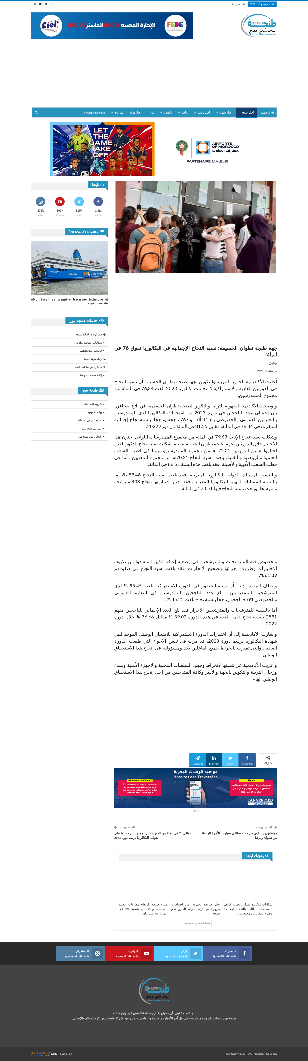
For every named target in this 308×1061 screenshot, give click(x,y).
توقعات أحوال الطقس (90, 350)
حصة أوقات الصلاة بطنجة (90, 334)
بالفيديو (167, 112)
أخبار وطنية (203, 112)
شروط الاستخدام (92, 404)
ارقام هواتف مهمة (94, 359)
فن (152, 112)
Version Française (94, 112)
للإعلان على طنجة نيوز (90, 436)
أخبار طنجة (247, 112)
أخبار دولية (135, 112)
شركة (44, 1053)
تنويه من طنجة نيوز (92, 428)
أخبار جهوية (225, 112)
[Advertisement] (154, 75)
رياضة (184, 112)
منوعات (118, 112)
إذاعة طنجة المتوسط (91, 375)
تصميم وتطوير (65, 1053)
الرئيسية (267, 112)
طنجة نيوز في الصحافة (89, 420)
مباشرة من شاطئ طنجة (90, 367)
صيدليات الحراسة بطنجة (90, 342)
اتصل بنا (238, 4)
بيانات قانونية (95, 412)
